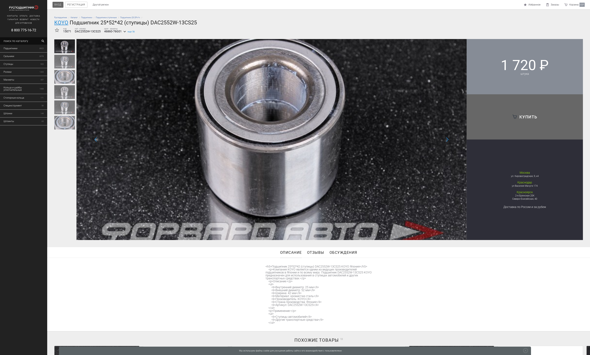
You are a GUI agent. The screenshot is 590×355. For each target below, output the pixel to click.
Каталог (74, 17)
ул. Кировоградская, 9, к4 (525, 176)
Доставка (14, 16)
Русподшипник (60, 17)
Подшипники (86, 17)
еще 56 (128, 31)
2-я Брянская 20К (524, 195)
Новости (14, 19)
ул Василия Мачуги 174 (525, 185)
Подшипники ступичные (106, 17)
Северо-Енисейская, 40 (524, 198)
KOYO (61, 22)
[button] (268, 236)
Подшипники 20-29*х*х (130, 17)
